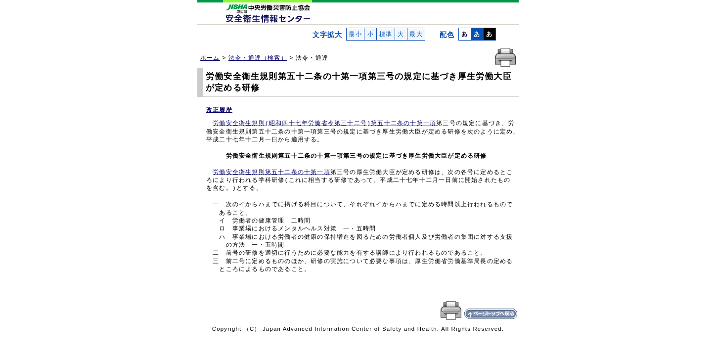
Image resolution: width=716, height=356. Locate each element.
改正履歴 (219, 109)
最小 (355, 34)
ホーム (210, 57)
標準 (385, 34)
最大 (416, 34)
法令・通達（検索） (257, 57)
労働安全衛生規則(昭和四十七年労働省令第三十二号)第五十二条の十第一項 (324, 124)
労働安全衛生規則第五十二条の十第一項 (271, 173)
